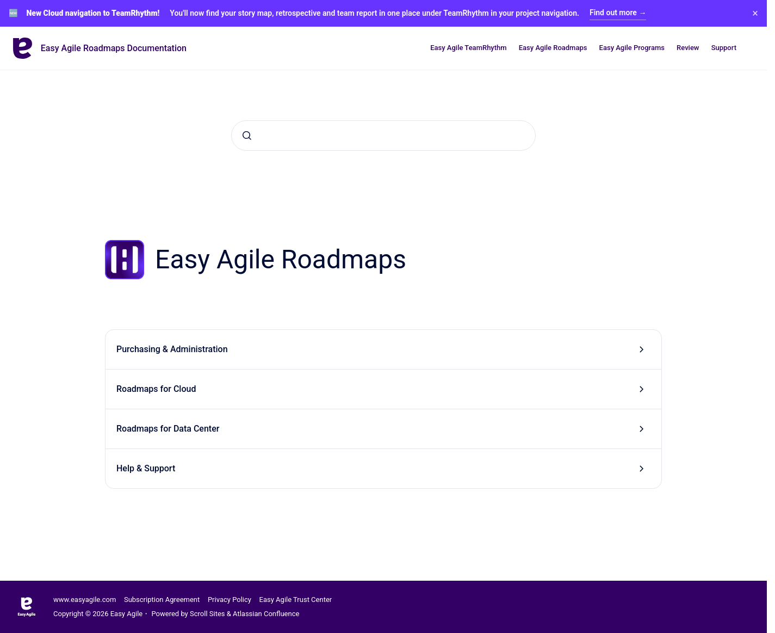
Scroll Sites (207, 614)
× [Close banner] (755, 13)
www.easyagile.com (84, 599)
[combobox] (383, 135)
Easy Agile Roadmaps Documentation (114, 48)
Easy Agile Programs (632, 48)
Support (723, 48)
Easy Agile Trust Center (295, 599)
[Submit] (247, 135)
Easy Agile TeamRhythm (468, 48)
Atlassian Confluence (266, 614)
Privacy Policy (229, 599)
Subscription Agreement (162, 599)
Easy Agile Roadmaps (553, 48)
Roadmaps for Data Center (167, 428)
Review (688, 48)
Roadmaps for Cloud (156, 389)
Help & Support (145, 468)
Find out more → (618, 12)
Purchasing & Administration (172, 349)
